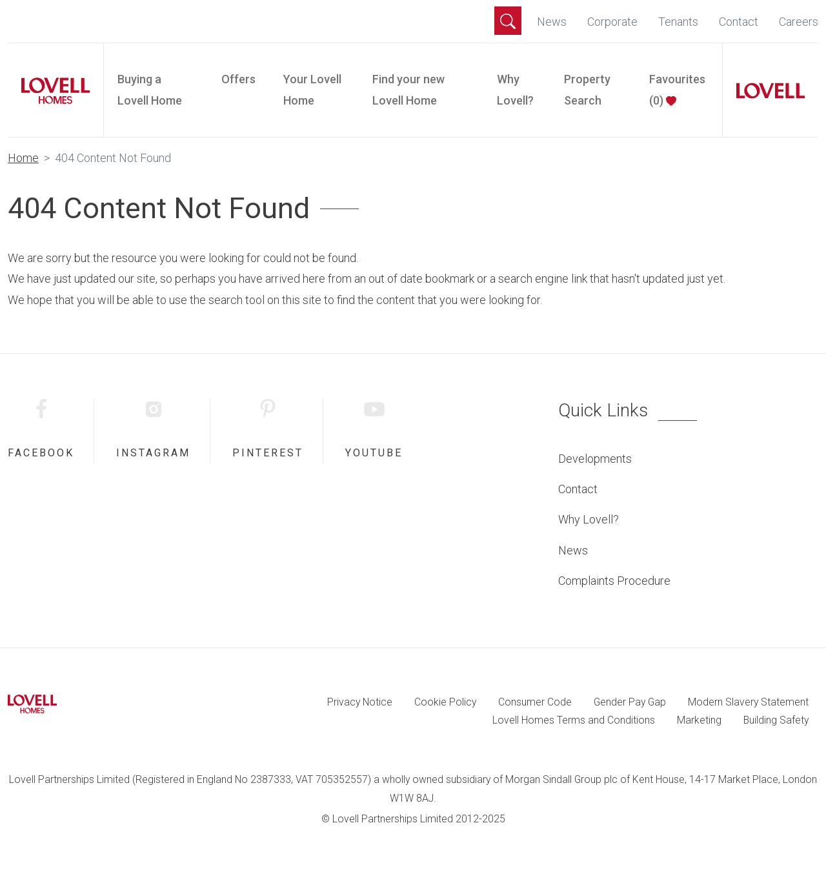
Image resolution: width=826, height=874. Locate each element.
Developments (595, 458)
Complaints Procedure (614, 580)
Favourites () (677, 89)
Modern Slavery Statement (748, 702)
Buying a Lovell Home (149, 89)
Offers (238, 79)
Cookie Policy (445, 702)
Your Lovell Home (312, 89)
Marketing (699, 720)
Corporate (612, 21)
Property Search (587, 89)
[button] (507, 20)
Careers (798, 21)
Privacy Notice (359, 702)
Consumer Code (535, 702)
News (552, 21)
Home (23, 158)
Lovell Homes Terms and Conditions (573, 720)
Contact (738, 21)
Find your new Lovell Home (408, 89)
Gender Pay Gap (630, 702)
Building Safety (776, 720)
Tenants (678, 21)
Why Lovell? (515, 89)
